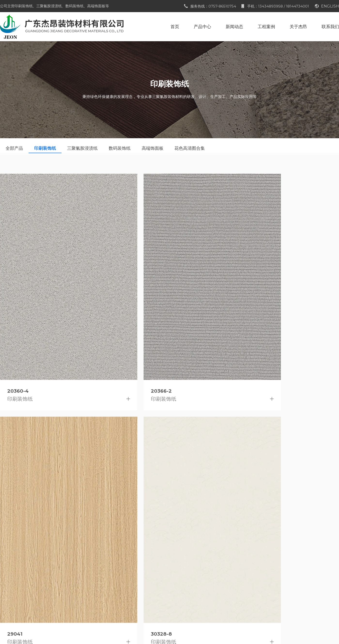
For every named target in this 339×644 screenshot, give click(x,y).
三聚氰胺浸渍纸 (67, 576)
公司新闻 (107, 567)
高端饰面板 (63, 595)
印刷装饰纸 (329, 48)
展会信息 (107, 586)
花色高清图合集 (67, 605)
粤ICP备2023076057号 (224, 634)
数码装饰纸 (63, 586)
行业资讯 (107, 576)
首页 (288, 48)
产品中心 (306, 48)
